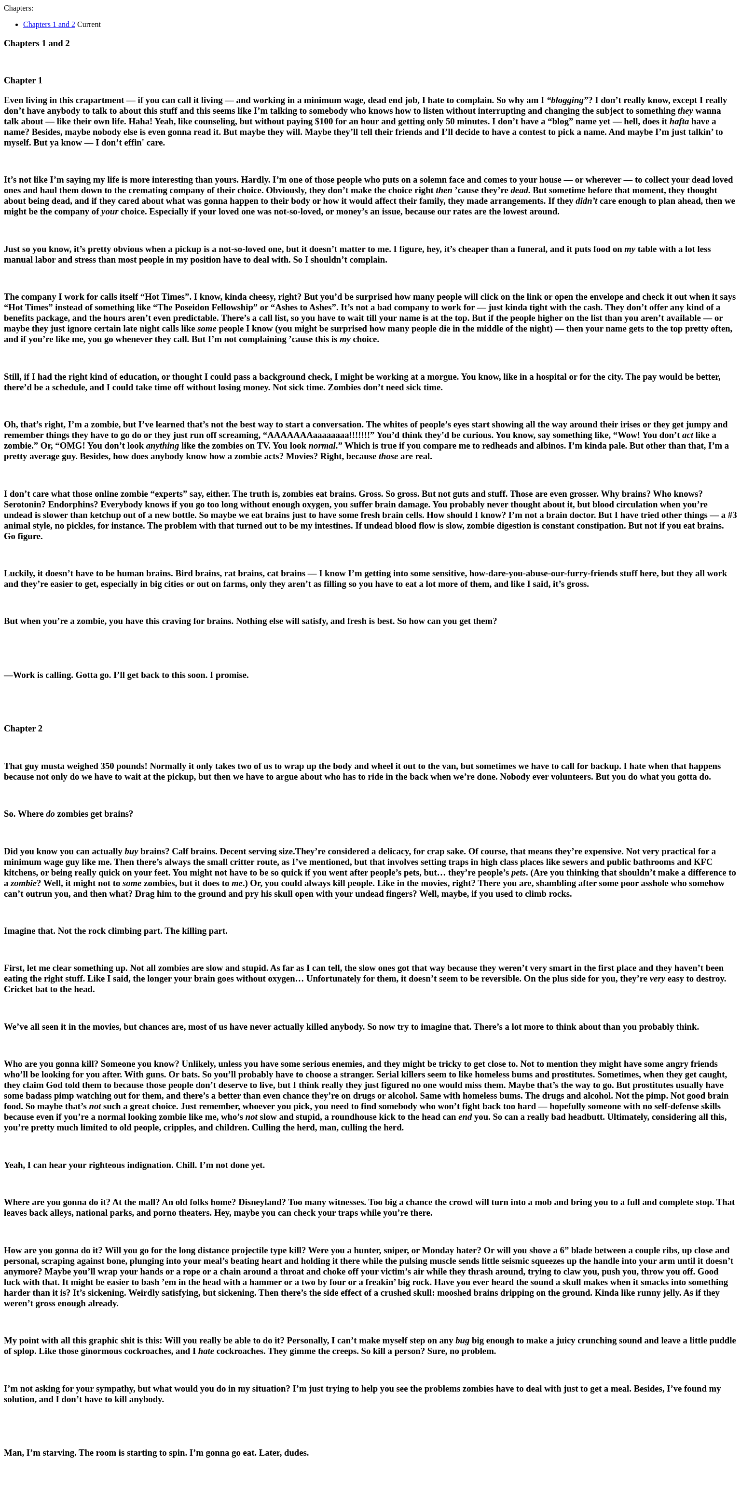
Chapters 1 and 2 (49, 24)
